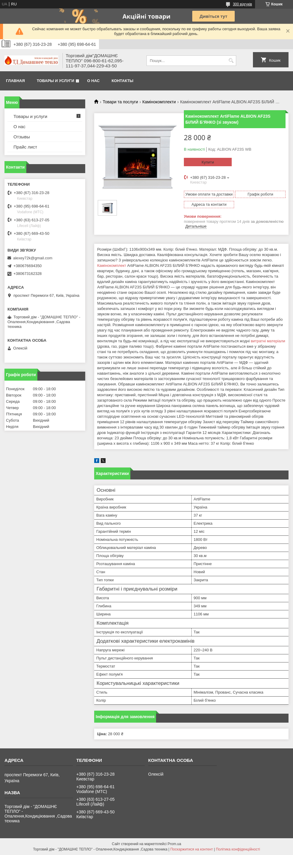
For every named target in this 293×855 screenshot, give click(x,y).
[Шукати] (231, 60)
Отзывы (21, 136)
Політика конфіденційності (238, 849)
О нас (93, 80)
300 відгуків (242, 4)
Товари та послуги (120, 101)
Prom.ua (174, 844)
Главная (15, 80)
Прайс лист (25, 146)
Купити (208, 162)
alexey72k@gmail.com (32, 258)
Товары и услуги (55, 80)
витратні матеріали (268, 341)
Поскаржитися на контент (191, 849)
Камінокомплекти (159, 101)
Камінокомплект (111, 265)
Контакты (122, 80)
